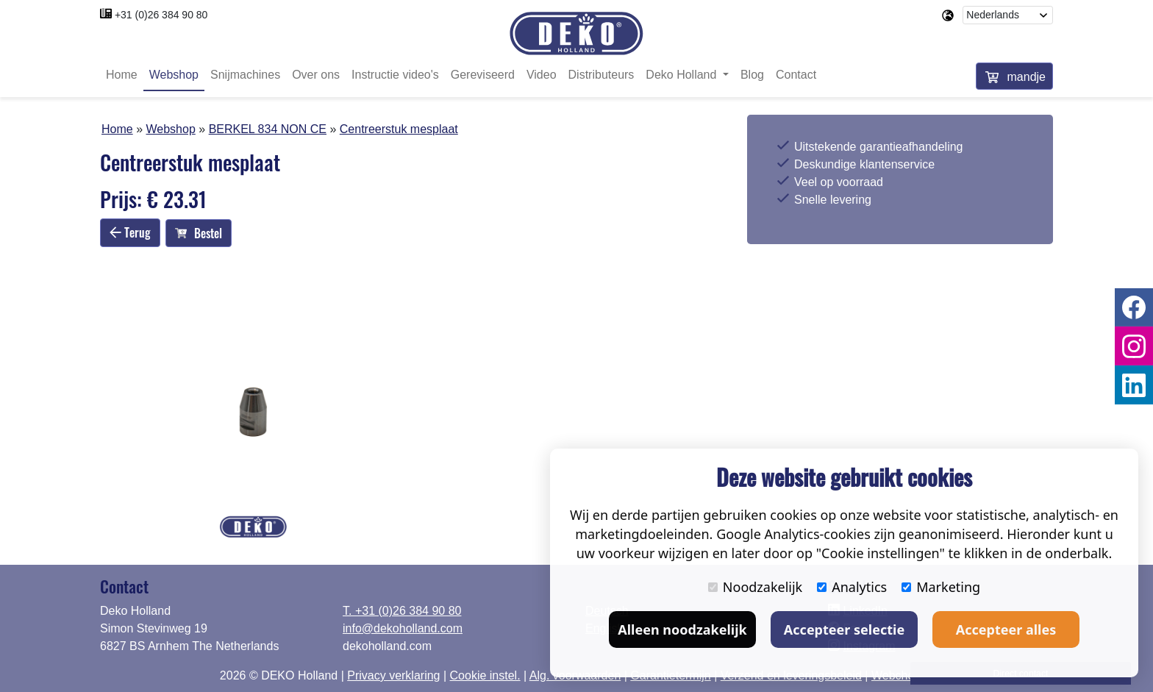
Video (541, 75)
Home (122, 75)
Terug (130, 232)
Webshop (174, 75)
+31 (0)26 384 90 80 (161, 15)
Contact (796, 75)
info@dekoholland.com (403, 628)
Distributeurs (601, 75)
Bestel (198, 233)
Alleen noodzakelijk (682, 629)
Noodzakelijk (755, 587)
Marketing (941, 587)
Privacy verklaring (393, 675)
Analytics (852, 587)
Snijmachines (245, 75)
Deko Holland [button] (683, 75)
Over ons (316, 75)
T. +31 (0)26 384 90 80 (402, 610)
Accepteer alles (1006, 629)
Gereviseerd (483, 75)
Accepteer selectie (844, 629)
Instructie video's (395, 75)
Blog (752, 75)
